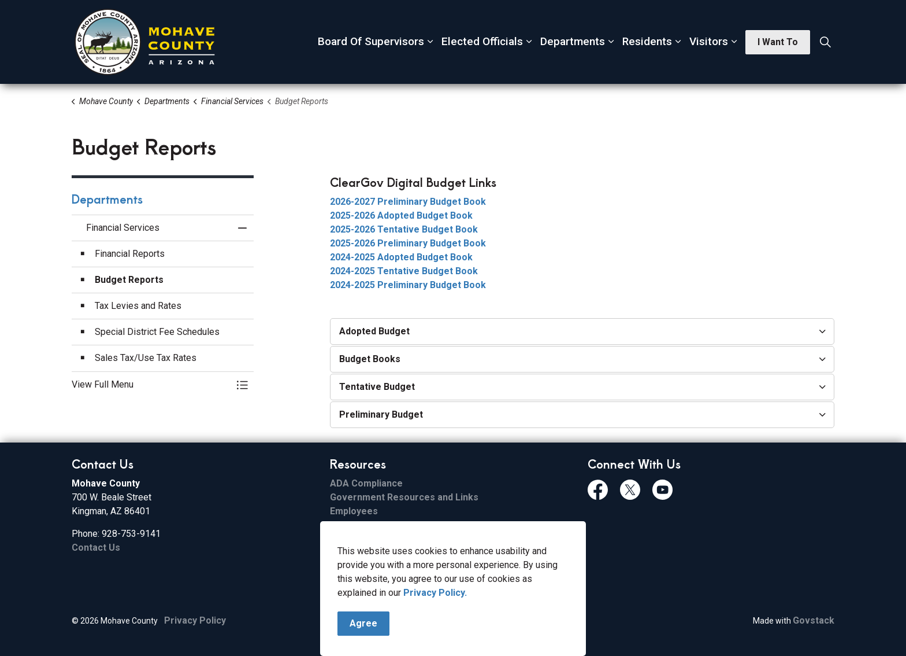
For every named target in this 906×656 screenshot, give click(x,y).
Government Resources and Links (404, 497)
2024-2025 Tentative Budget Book (404, 271)
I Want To (778, 42)
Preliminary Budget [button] (381, 414)
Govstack (813, 620)
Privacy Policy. (435, 637)
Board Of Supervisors (371, 41)
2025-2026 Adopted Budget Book (401, 215)
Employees (354, 511)
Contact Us (96, 547)
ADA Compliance (366, 483)
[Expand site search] (825, 42)
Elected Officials (482, 41)
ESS (338, 552)
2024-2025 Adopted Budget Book (401, 257)
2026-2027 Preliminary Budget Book (408, 201)
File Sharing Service (374, 524)
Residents (647, 41)
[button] (151, 384)
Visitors (708, 41)
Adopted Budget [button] (374, 331)
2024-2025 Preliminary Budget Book (408, 284)
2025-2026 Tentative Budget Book (404, 229)
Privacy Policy (195, 620)
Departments (572, 41)
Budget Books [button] (369, 358)
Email (341, 538)
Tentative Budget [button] (377, 386)
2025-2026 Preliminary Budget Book (408, 243)
